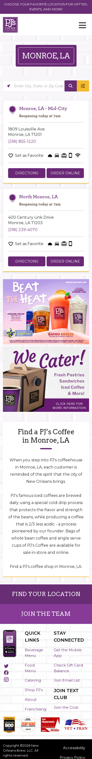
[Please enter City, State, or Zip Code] (33, 85)
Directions (26, 173)
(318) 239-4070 (23, 229)
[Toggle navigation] (82, 24)
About (31, 699)
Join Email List (67, 680)
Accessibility (74, 747)
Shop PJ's (34, 689)
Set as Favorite (29, 155)
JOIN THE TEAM (46, 613)
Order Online (65, 173)
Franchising (35, 709)
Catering (33, 680)
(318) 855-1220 (22, 141)
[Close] (80, 5)
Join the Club (66, 707)
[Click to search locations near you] (8, 85)
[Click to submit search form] (71, 85)
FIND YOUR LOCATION (46, 594)
